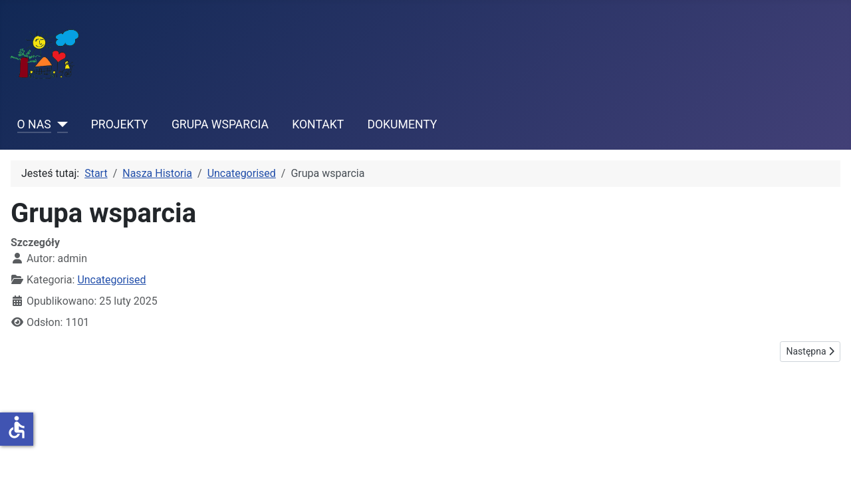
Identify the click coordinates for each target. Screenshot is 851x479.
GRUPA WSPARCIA (220, 124)
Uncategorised (111, 279)
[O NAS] (59, 124)
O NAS (34, 124)
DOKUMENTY (402, 124)
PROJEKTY (119, 124)
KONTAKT (318, 124)
